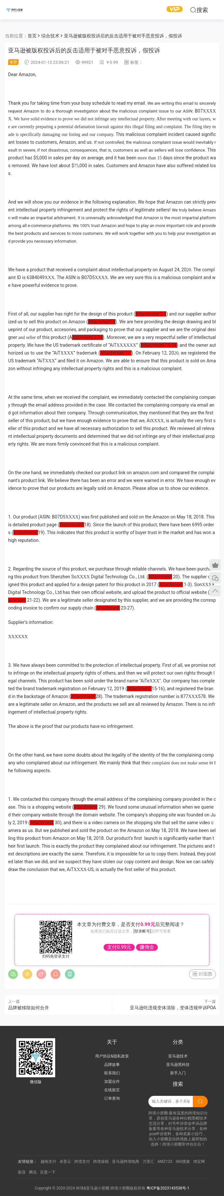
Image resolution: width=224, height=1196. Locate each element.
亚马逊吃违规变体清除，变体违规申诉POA (173, 1007)
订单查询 (112, 1098)
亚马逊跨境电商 (125, 1161)
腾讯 (33, 1172)
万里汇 (148, 1161)
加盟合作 (112, 1081)
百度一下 (48, 1172)
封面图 (202, 973)
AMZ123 (164, 1161)
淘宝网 (199, 1161)
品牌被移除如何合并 (28, 1007)
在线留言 (112, 1090)
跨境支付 (82, 1161)
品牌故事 (112, 1064)
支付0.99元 (119, 947)
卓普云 (65, 1161)
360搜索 (183, 1161)
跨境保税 (101, 1161)
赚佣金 (147, 947)
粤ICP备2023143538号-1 (167, 1188)
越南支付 (48, 1161)
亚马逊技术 (178, 1056)
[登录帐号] (142, 931)
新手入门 (178, 1073)
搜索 (199, 10)
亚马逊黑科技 (178, 1064)
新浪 (22, 1172)
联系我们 (112, 1073)
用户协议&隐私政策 (112, 1056)
